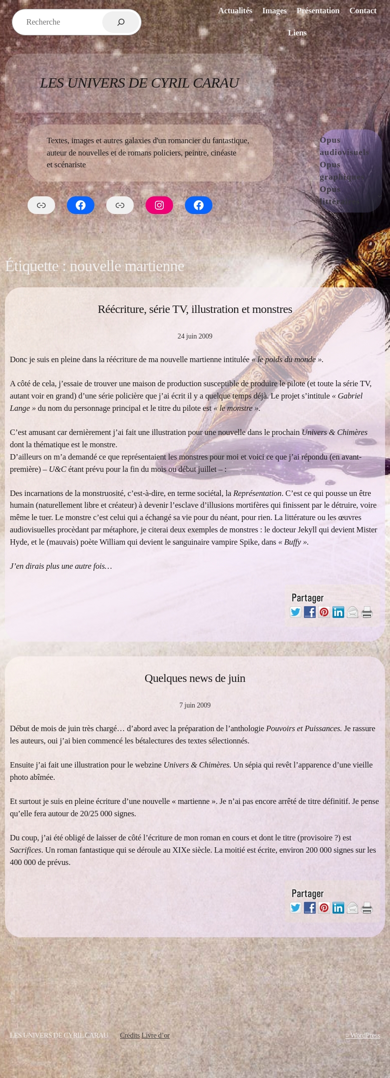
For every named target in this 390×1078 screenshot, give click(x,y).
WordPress (366, 1035)
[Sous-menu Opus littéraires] (379, 195)
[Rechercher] (120, 21)
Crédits (130, 1035)
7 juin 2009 (195, 705)
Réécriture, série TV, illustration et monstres (195, 309)
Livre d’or (156, 1035)
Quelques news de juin (195, 678)
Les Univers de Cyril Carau (139, 82)
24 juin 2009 (195, 336)
